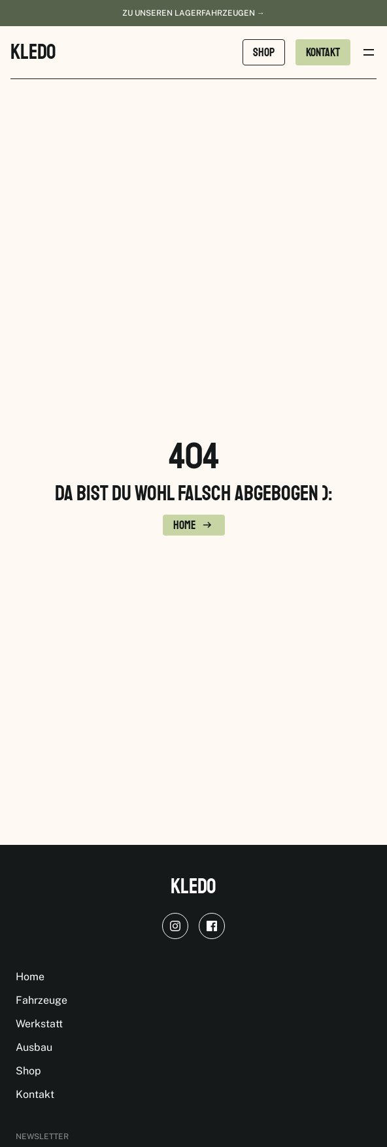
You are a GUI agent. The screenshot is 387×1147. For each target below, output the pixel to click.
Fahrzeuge (41, 1000)
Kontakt (35, 1094)
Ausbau (34, 1047)
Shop (28, 1071)
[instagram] (175, 926)
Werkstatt (39, 1024)
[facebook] (212, 926)
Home (30, 976)
